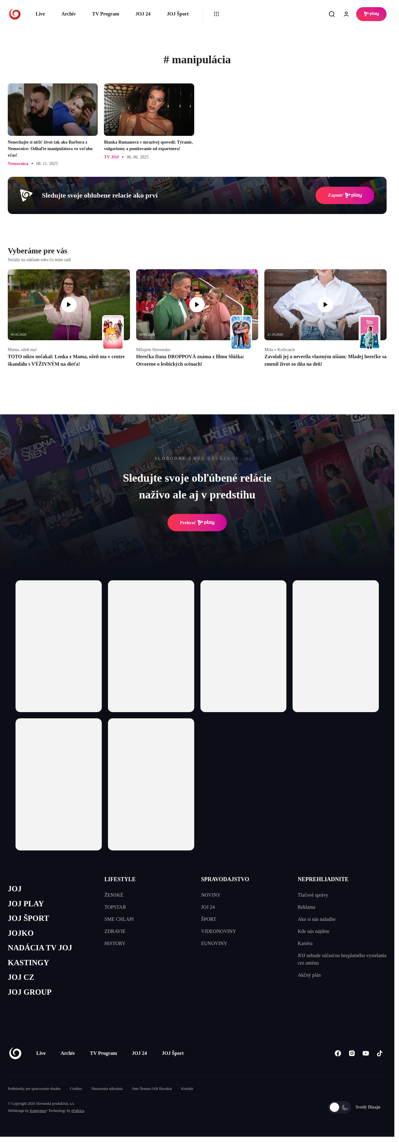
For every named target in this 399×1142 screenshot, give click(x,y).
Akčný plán (309, 975)
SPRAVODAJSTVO (225, 879)
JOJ (14, 889)
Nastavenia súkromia (107, 1088)
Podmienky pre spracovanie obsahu (34, 1088)
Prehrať (197, 522)
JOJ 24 (142, 13)
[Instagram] (352, 1053)
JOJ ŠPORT (28, 918)
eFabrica (77, 1111)
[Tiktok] (380, 1053)
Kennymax (38, 1111)
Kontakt (187, 1088)
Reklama (307, 907)
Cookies (76, 1088)
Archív (68, 13)
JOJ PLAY (26, 903)
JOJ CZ (21, 977)
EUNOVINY (214, 943)
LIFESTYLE (120, 879)
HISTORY (115, 943)
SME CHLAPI (119, 919)
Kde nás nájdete (314, 931)
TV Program (105, 13)
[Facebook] (338, 1053)
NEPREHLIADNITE (323, 879)
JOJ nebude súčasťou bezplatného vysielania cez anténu (342, 959)
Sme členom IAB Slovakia (152, 1088)
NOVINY (211, 895)
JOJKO (21, 933)
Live (40, 13)
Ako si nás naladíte (317, 919)
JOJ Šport (178, 13)
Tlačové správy (313, 895)
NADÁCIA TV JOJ (40, 947)
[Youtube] (366, 1053)
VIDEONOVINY (218, 931)
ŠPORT (208, 919)
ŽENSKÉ (114, 895)
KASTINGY (28, 962)
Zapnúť (345, 195)
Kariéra (305, 943)
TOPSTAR (115, 907)
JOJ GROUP (30, 992)
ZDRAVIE (115, 931)
